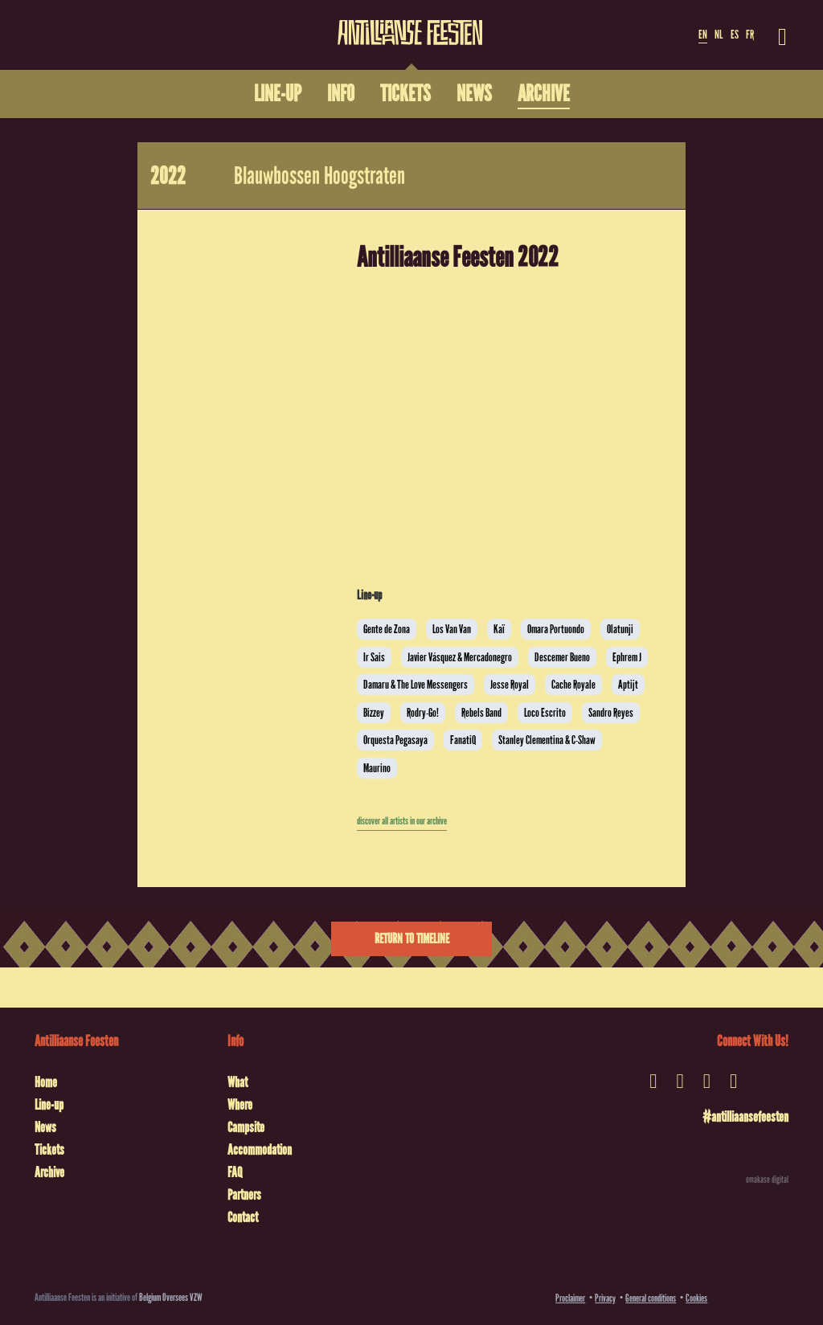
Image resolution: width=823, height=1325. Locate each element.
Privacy (605, 1298)
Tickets (49, 1150)
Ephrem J (626, 657)
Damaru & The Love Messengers (415, 684)
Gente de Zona (386, 629)
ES (735, 34)
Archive (49, 1172)
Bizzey (373, 712)
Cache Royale (573, 684)
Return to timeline (412, 938)
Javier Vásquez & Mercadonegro (459, 657)
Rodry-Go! (423, 712)
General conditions (650, 1298)
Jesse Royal (509, 684)
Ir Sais (374, 657)
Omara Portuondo (555, 629)
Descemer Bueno (562, 657)
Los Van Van (451, 629)
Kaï (499, 629)
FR (750, 34)
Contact (242, 1217)
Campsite (245, 1127)
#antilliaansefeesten (745, 1117)
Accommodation (259, 1150)
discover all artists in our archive (402, 821)
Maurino (377, 768)
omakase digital (767, 1179)
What (237, 1082)
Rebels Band (481, 712)
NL (718, 34)
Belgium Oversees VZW (171, 1297)
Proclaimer (570, 1298)
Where (239, 1105)
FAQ (234, 1172)
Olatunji (620, 629)
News (45, 1127)
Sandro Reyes (610, 712)
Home (46, 1082)
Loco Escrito (545, 712)
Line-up (49, 1105)
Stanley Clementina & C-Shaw (547, 740)
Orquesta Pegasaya (395, 740)
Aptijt (628, 684)
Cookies (696, 1298)
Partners (244, 1195)
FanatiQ (463, 740)
